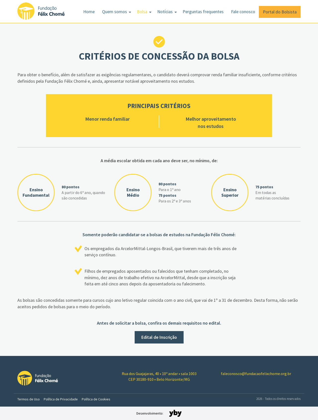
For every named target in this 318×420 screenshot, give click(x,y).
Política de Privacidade (61, 399)
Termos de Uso (28, 399)
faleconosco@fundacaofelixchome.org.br (256, 373)
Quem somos (114, 11)
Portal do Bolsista (280, 12)
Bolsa (142, 11)
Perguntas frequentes (203, 11)
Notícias (165, 11)
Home (89, 11)
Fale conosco (243, 11)
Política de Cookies (96, 399)
